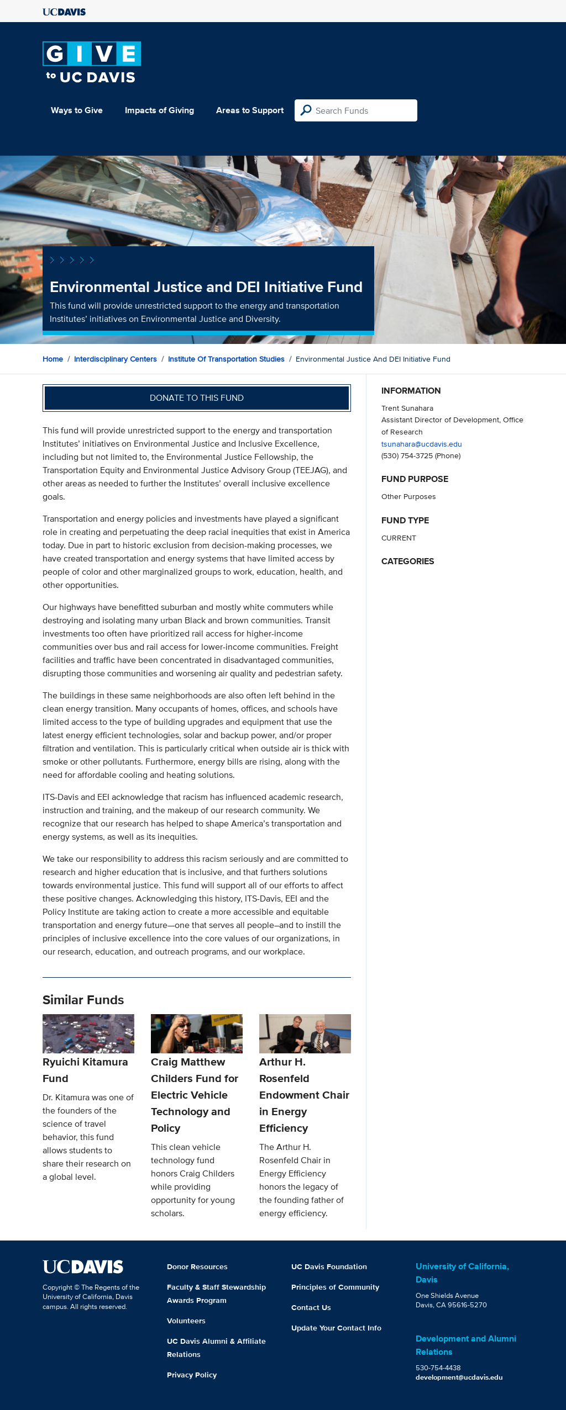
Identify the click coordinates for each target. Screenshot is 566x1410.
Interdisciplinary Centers (115, 358)
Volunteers (186, 1320)
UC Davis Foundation (329, 1266)
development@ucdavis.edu (459, 1377)
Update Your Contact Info (336, 1327)
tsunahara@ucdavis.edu (421, 443)
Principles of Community (335, 1286)
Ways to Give (77, 110)
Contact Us (311, 1307)
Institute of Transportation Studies (226, 358)
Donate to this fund (197, 397)
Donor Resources (197, 1266)
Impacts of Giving (159, 110)
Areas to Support (250, 110)
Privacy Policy (192, 1374)
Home (53, 358)
